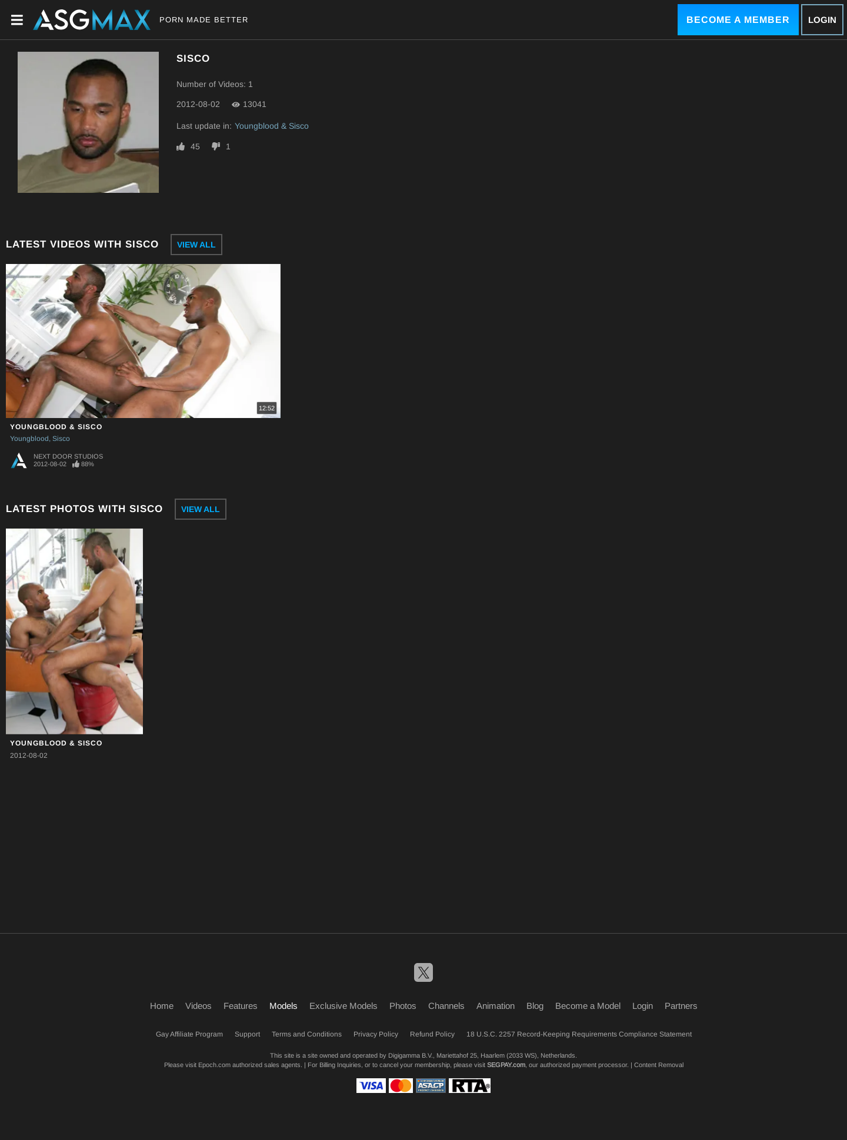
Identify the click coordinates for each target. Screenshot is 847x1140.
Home (162, 1006)
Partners (681, 1006)
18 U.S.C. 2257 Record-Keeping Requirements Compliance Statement (579, 1034)
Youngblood (29, 438)
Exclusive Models (343, 1006)
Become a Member (738, 20)
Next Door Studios (68, 456)
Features (241, 1006)
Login (822, 20)
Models (283, 1006)
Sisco (61, 438)
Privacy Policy (376, 1034)
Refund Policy (432, 1034)
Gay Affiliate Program (189, 1034)
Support (247, 1034)
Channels (446, 1006)
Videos (198, 1006)
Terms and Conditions (307, 1034)
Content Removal (658, 1064)
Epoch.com (214, 1064)
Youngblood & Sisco (272, 126)
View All (196, 244)
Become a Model (588, 1006)
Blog (534, 1006)
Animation (495, 1006)
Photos (402, 1006)
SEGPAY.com (506, 1064)
